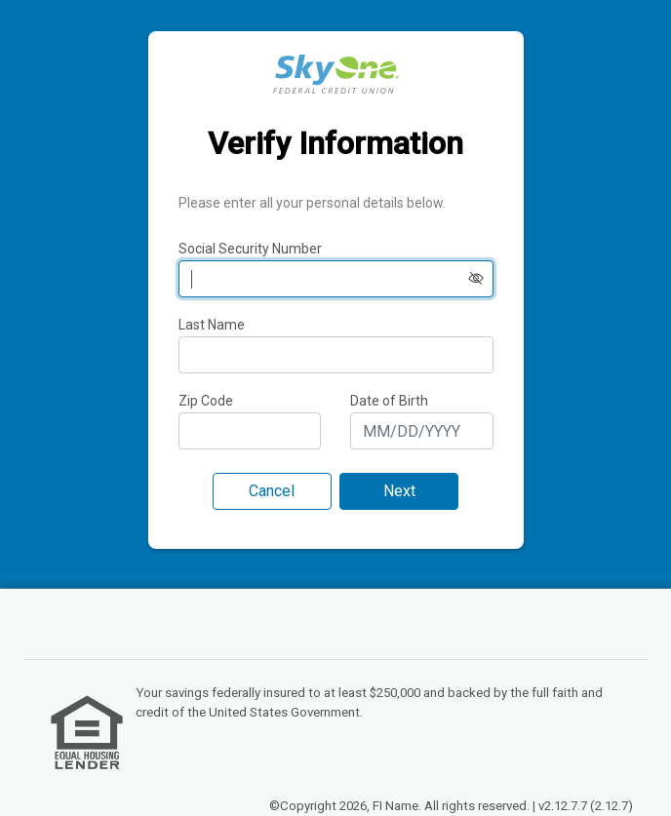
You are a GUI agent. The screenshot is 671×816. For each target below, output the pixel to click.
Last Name (211, 324)
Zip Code (205, 400)
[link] (87, 732)
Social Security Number (250, 248)
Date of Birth (389, 400)
